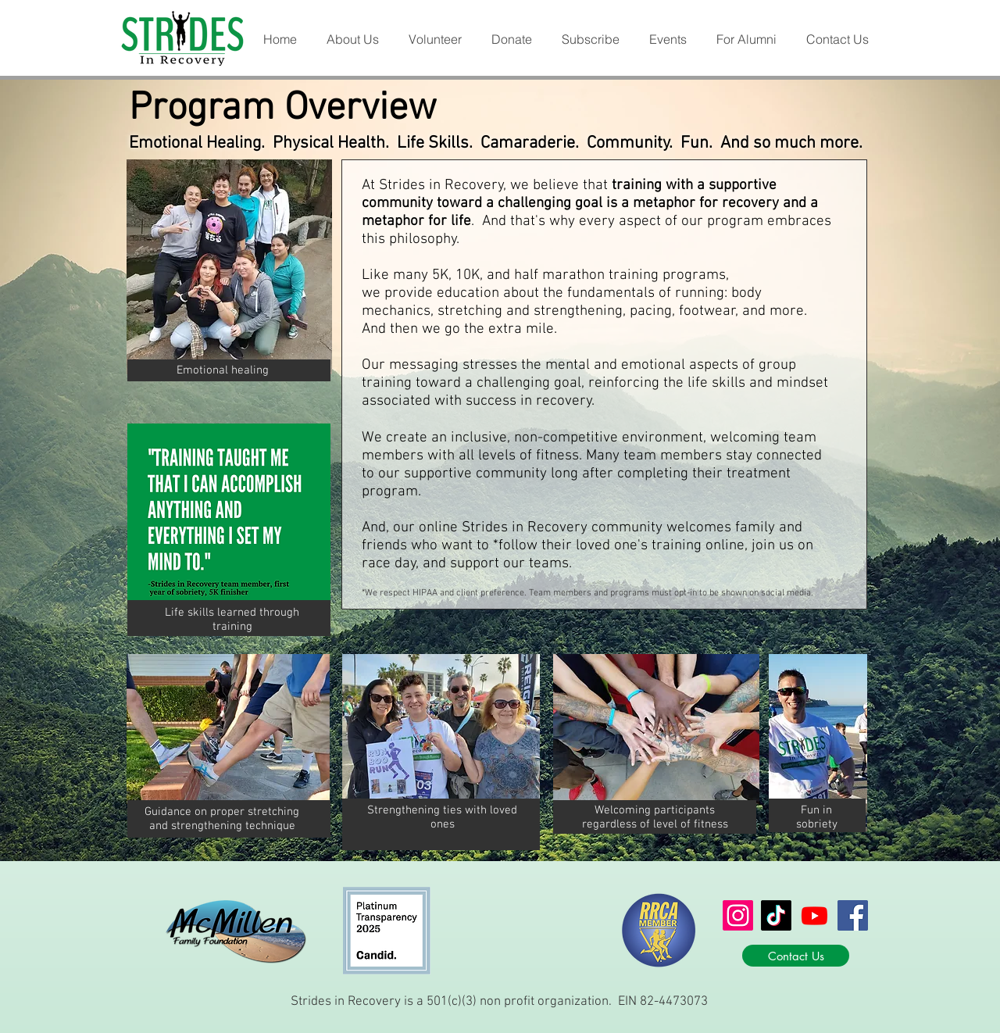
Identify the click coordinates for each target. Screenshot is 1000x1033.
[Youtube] (814, 915)
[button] (352, 39)
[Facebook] (853, 915)
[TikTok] (776, 915)
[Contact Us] (795, 956)
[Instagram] (738, 915)
